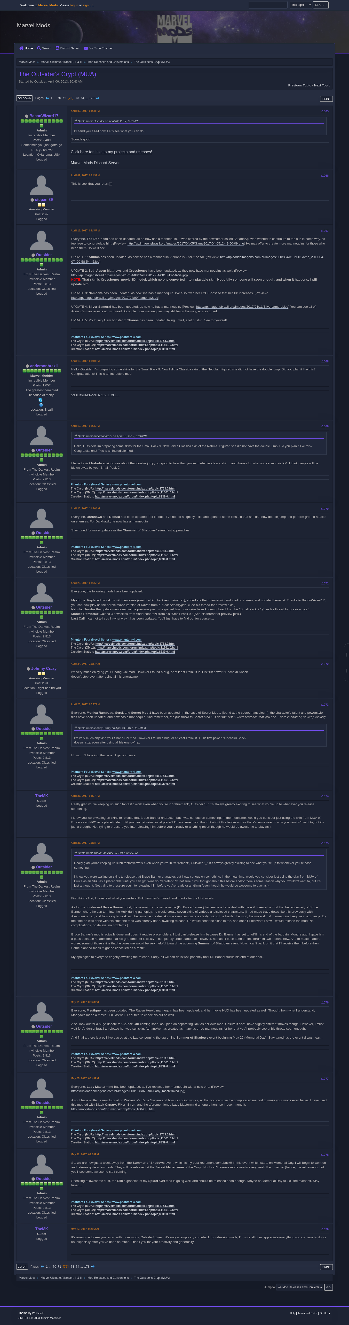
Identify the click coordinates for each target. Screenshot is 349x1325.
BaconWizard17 (44, 116)
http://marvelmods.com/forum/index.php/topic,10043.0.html (113, 1109)
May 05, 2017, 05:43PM (85, 1078)
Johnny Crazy (44, 668)
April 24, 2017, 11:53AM (85, 663)
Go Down (24, 98)
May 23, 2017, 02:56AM (85, 1228)
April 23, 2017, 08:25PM (85, 583)
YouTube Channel (98, 48)
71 (64, 98)
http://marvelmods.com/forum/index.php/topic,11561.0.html (137, 345)
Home (26, 48)
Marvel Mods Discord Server (95, 163)
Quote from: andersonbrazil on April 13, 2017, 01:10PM (112, 435)
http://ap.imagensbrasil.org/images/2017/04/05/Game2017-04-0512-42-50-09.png (185, 243)
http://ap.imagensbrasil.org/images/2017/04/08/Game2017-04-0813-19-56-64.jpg (129, 275)
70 (59, 98)
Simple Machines (51, 1318)
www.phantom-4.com (127, 337)
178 (91, 98)
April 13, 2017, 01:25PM (85, 425)
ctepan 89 (44, 200)
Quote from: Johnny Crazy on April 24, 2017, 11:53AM (112, 727)
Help (292, 1313)
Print (326, 98)
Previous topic (299, 85)
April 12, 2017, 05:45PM (85, 230)
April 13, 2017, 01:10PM (85, 361)
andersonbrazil (44, 366)
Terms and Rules (307, 1313)
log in (74, 5)
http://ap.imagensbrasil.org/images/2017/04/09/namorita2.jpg (114, 297)
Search (44, 48)
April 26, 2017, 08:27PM (85, 795)
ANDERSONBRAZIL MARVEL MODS (95, 395)
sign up (88, 5)
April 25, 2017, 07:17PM (85, 704)
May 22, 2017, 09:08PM (85, 1154)
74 (82, 98)
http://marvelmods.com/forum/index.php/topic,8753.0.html (135, 341)
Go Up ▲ (325, 1313)
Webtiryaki (38, 1313)
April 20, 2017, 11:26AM (85, 508)
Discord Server (67, 48)
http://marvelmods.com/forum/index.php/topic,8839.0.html (135, 349)
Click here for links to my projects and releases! (111, 152)
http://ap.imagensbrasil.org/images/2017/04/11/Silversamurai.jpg (242, 306)
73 (77, 98)
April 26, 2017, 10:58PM (85, 842)
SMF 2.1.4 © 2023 (29, 1318)
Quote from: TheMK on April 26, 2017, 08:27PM (108, 852)
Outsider (44, 255)
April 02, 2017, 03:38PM (85, 110)
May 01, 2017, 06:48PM (85, 1002)
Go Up (22, 1266)
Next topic (322, 85)
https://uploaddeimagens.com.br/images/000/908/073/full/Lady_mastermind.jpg (127, 1091)
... (55, 98)
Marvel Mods (33, 25)
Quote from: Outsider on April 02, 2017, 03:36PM (108, 121)
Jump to (269, 1287)
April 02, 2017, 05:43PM (85, 175)
